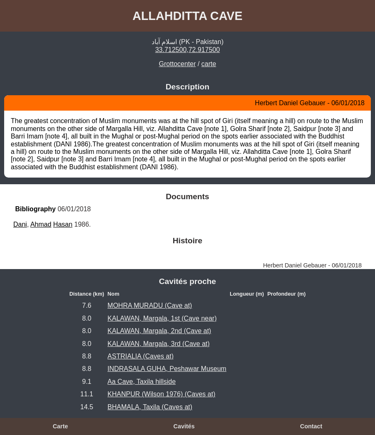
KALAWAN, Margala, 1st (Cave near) (162, 318)
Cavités (183, 426)
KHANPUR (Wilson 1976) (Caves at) (162, 394)
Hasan (62, 224)
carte (208, 63)
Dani (20, 224)
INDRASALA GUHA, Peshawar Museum (167, 368)
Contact (311, 426)
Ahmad (40, 224)
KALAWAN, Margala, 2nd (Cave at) (159, 330)
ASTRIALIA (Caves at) (141, 356)
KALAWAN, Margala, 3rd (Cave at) (159, 343)
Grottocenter (177, 63)
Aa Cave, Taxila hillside (142, 381)
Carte (60, 426)
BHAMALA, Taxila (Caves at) (150, 406)
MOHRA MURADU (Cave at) (150, 305)
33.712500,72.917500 (187, 49)
